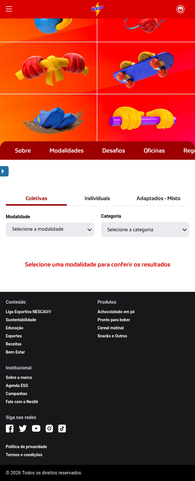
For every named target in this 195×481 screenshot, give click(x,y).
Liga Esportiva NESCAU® (28, 311)
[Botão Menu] (9, 9)
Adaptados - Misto (159, 198)
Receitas (14, 344)
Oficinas (154, 150)
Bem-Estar (15, 352)
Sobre (23, 150)
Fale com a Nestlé (22, 401)
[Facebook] (10, 428)
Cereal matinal (111, 328)
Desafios (113, 150)
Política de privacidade (26, 446)
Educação (14, 328)
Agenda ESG (17, 385)
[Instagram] (49, 428)
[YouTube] (36, 428)
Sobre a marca (19, 377)
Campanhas (16, 393)
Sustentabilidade (21, 319)
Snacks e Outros (112, 336)
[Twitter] (23, 428)
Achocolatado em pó (116, 311)
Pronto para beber (114, 319)
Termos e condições (24, 454)
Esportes (14, 336)
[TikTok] (62, 428)
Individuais (97, 198)
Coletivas (36, 198)
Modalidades (67, 150)
